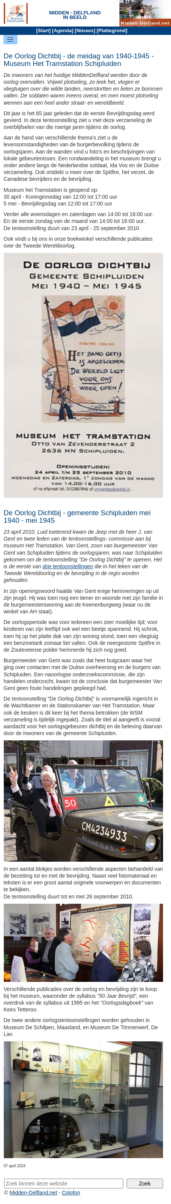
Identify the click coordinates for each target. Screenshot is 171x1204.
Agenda (62, 30)
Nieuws (85, 30)
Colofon (71, 1193)
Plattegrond (112, 30)
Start (43, 30)
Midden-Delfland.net (33, 1193)
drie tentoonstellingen (67, 566)
